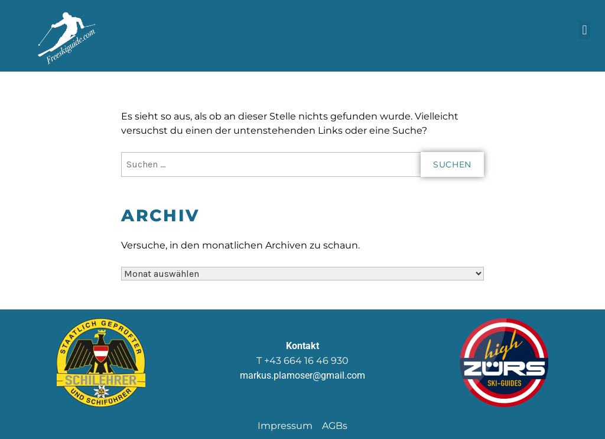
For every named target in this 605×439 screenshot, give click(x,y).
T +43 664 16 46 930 (302, 360)
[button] (584, 30)
